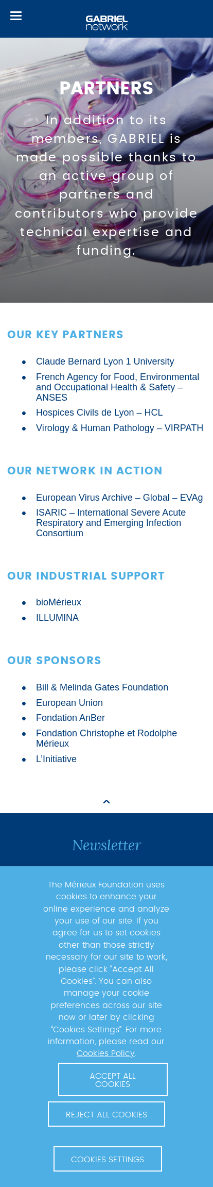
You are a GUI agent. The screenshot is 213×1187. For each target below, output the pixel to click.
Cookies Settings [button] (107, 1160)
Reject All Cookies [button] (106, 1115)
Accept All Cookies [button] (113, 1080)
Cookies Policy (106, 1053)
